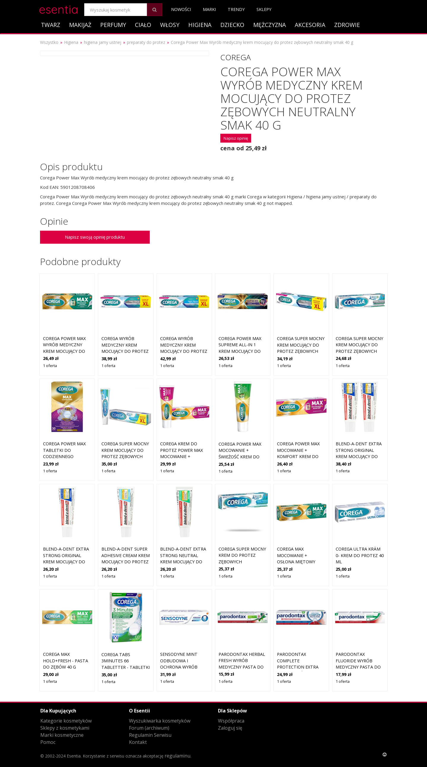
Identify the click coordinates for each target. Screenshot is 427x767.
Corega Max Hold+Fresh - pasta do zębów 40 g (65, 660)
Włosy (169, 25)
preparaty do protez (146, 42)
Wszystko (49, 42)
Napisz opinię (236, 138)
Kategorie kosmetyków (66, 720)
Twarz (50, 25)
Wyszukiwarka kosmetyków (159, 720)
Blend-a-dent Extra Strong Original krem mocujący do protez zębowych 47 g (66, 561)
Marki (209, 9)
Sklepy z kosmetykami (64, 728)
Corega (235, 57)
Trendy (236, 9)
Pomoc (47, 742)
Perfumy (113, 25)
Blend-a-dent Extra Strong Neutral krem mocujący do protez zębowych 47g (183, 561)
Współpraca (231, 720)
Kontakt (138, 742)
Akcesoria (310, 25)
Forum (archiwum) (149, 728)
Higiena (199, 25)
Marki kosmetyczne (62, 735)
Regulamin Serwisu (150, 735)
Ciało (143, 25)
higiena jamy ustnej (102, 42)
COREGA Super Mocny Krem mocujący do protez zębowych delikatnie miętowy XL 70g (125, 456)
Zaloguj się (230, 728)
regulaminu (177, 755)
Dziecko (232, 25)
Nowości (181, 9)
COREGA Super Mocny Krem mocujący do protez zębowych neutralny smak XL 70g (300, 351)
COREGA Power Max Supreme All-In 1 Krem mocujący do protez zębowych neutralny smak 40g (242, 351)
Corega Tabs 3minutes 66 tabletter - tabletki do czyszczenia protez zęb (125, 667)
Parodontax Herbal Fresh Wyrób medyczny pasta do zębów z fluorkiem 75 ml (242, 667)
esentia (58, 8)
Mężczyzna (269, 25)
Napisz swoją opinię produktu (95, 237)
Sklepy (263, 9)
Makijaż (80, 25)
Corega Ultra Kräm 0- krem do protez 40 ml (360, 555)
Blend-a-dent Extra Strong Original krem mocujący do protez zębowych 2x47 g (359, 456)
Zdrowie (347, 25)
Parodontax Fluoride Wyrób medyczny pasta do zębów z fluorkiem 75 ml (358, 667)
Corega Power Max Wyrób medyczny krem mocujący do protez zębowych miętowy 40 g (64, 351)
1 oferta (50, 365)
